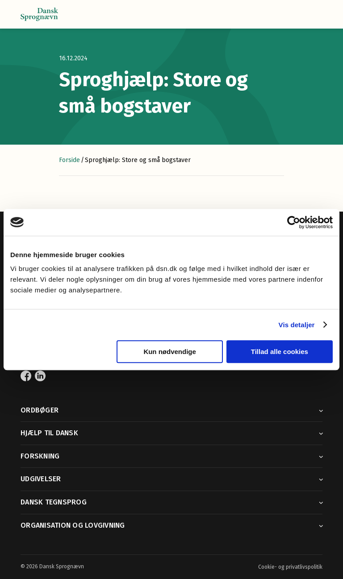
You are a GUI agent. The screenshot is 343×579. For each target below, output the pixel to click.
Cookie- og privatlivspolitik (290, 567)
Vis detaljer (297, 325)
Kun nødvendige (169, 351)
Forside (69, 160)
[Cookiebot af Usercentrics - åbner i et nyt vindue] (294, 222)
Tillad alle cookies (279, 351)
